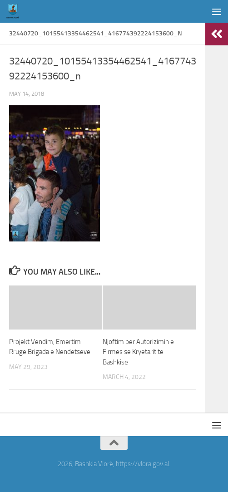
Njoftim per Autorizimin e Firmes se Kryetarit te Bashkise (138, 352)
